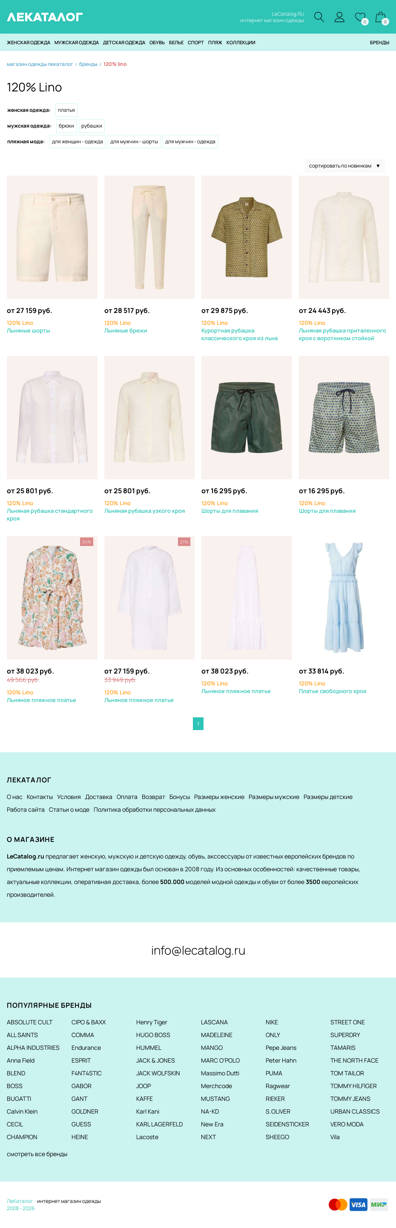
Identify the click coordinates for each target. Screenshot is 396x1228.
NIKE (272, 1022)
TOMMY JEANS (350, 1099)
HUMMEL (148, 1048)
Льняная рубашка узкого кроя (144, 507)
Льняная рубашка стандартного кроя (50, 511)
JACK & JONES (155, 1061)
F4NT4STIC (87, 1073)
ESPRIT (81, 1061)
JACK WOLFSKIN (158, 1073)
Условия (69, 797)
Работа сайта (26, 810)
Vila (335, 1137)
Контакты (40, 797)
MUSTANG (215, 1099)
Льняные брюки (125, 327)
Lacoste (147, 1137)
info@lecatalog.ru (198, 950)
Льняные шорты (28, 327)
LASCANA (214, 1022)
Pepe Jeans (281, 1048)
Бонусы (179, 797)
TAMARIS (343, 1048)
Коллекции (241, 43)
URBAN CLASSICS (355, 1112)
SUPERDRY (345, 1035)
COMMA (83, 1035)
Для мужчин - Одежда (190, 141)
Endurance (86, 1048)
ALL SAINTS (22, 1035)
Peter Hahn (281, 1061)
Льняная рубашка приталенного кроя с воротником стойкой (342, 330)
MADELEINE (216, 1035)
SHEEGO (277, 1137)
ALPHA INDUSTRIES (33, 1048)
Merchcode (216, 1086)
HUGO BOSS (153, 1035)
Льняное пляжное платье (41, 696)
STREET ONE (347, 1022)
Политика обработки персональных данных (154, 810)
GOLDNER (85, 1112)
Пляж (215, 43)
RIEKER (275, 1099)
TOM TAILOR (347, 1073)
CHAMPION (22, 1137)
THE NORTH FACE (354, 1061)
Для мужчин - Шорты (134, 141)
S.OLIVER (278, 1112)
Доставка (98, 797)
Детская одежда (124, 43)
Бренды (379, 43)
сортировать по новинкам (345, 166)
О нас (15, 797)
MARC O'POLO (220, 1061)
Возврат (153, 797)
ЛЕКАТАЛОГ (45, 17)
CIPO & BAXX (89, 1022)
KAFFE (144, 1099)
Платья (66, 110)
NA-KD (210, 1112)
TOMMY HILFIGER (353, 1086)
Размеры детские (328, 797)
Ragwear (278, 1086)
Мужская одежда (77, 43)
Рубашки (91, 126)
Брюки (66, 126)
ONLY (273, 1035)
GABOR (82, 1086)
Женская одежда (28, 43)
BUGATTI (19, 1099)
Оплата (127, 797)
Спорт (196, 43)
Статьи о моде (69, 810)
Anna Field (20, 1061)
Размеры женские (219, 797)
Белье (176, 43)
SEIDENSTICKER (287, 1124)
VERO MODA (347, 1124)
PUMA (274, 1073)
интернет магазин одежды (69, 1201)
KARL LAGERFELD (159, 1124)
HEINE (80, 1137)
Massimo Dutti (220, 1073)
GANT (79, 1099)
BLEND (16, 1073)
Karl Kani (147, 1112)
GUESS (81, 1124)
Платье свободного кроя (332, 687)
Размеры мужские (274, 797)
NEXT (208, 1137)
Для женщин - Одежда (77, 141)
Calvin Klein (22, 1112)
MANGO (212, 1048)
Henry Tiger (151, 1022)
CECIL (15, 1124)
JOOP (143, 1086)
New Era (212, 1124)
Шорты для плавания (229, 507)
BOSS (15, 1086)
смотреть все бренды (37, 1154)
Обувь (157, 43)
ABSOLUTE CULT (29, 1022)
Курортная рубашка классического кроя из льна (239, 330)
